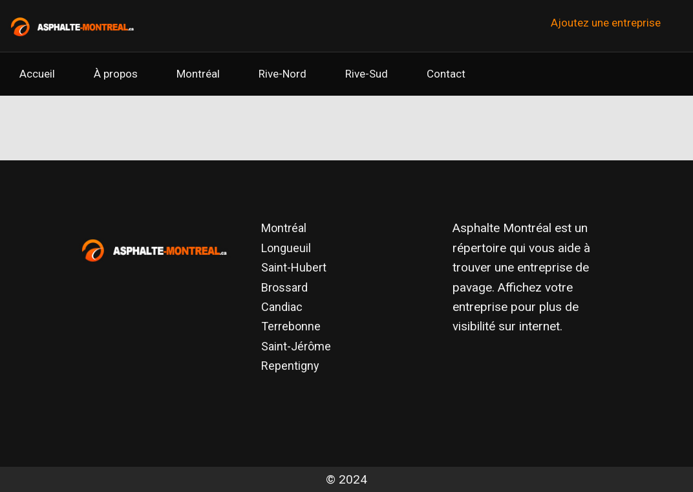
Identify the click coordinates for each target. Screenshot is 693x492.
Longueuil (286, 248)
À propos (116, 73)
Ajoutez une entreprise (606, 22)
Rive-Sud (366, 73)
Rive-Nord (282, 73)
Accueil (37, 73)
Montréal (198, 73)
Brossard (284, 287)
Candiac (282, 307)
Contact (446, 73)
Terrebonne (291, 326)
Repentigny (290, 365)
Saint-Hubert (293, 267)
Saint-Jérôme (296, 346)
